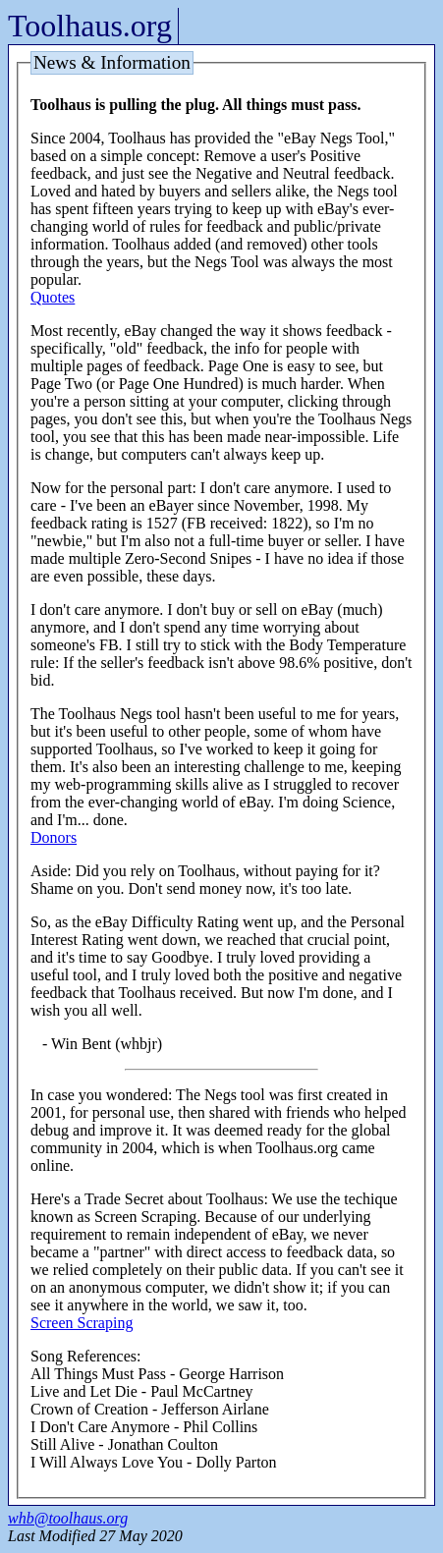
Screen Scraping (81, 1322)
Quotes (52, 297)
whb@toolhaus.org (68, 1518)
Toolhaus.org (90, 25)
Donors (53, 837)
